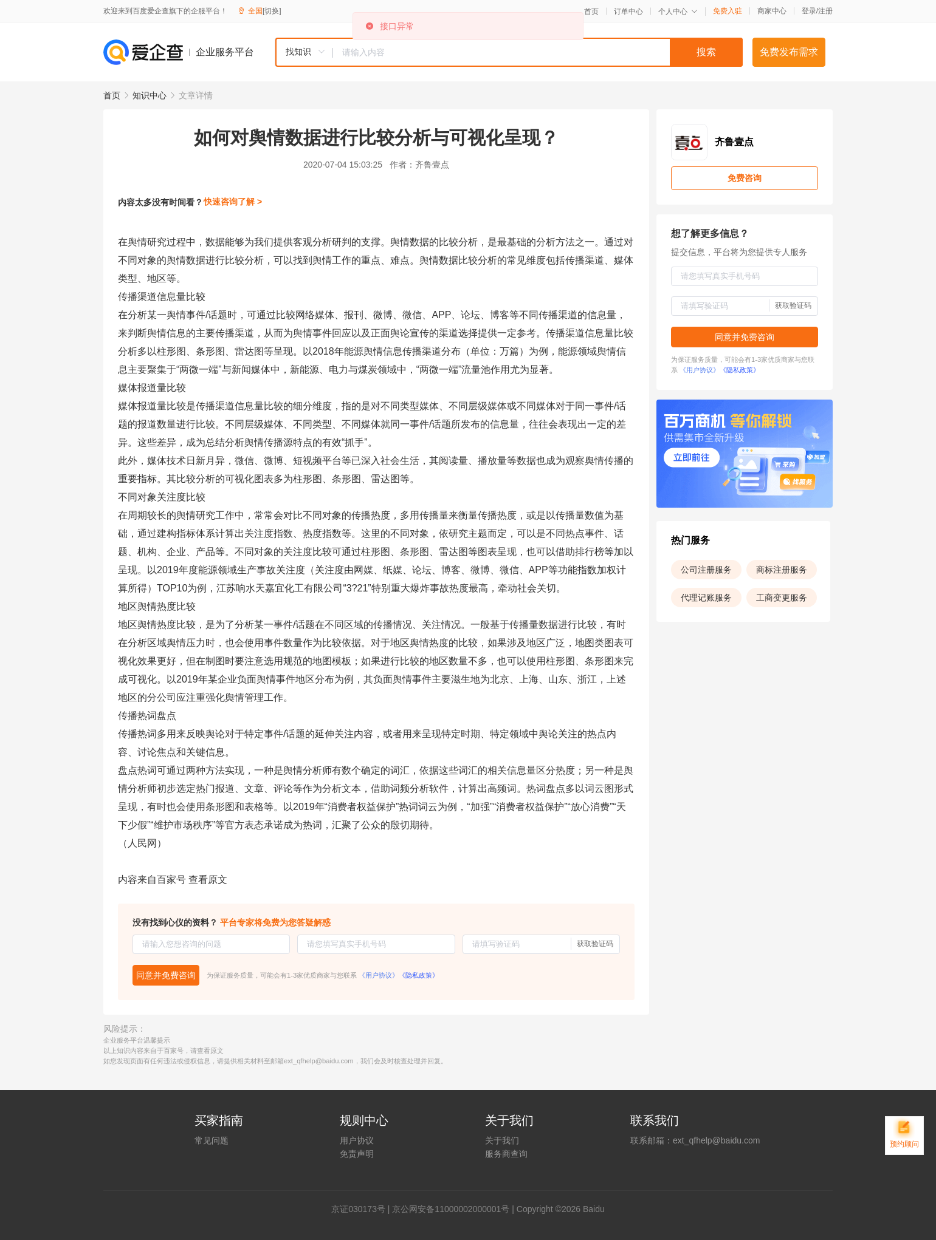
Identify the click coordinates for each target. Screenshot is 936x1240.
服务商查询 (506, 1154)
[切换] (272, 11)
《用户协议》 (379, 975)
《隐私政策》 (419, 975)
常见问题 (211, 1140)
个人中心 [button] (678, 11)
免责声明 (357, 1154)
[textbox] (538, 52)
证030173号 (362, 1209)
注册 (825, 11)
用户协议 (357, 1140)
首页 (591, 11)
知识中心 (149, 95)
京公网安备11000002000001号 (450, 1209)
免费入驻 (727, 11)
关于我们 (502, 1140)
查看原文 (207, 879)
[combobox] (509, 52)
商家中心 (771, 11)
